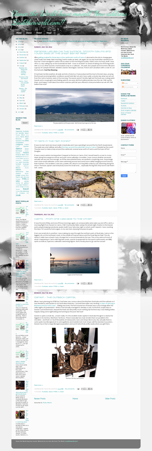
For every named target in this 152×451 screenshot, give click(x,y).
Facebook (124, 98)
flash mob (25, 155)
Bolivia (22, 137)
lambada (18, 164)
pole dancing (25, 177)
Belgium (18, 135)
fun (23, 156)
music (27, 168)
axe (17, 133)
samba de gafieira (22, 183)
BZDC (27, 139)
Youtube (123, 106)
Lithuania (18, 166)
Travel (39, 32)
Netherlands (19, 171)
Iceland (17, 158)
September (23, 60)
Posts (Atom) (47, 403)
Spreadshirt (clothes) (127, 103)
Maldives (26, 166)
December (22, 52)
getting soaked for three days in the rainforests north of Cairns (61, 57)
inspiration (18, 160)
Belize (23, 135)
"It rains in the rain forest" (52, 141)
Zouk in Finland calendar (126, 113)
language (26, 164)
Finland (26, 153)
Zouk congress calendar (128, 110)
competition (20, 142)
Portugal (18, 179)
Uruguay (22, 193)
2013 (19, 47)
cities (27, 141)
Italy (17, 162)
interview (26, 160)
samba (26, 181)
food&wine (19, 156)
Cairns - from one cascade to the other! (63, 219)
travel (62, 133)
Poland (18, 177)
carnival (18, 141)
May (21, 98)
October (22, 57)
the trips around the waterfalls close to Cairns (79, 147)
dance (19, 148)
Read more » (38, 126)
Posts (125, 83)
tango (21, 187)
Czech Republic (22, 146)
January (22, 109)
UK (17, 193)
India (21, 158)
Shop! (49, 32)
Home (19, 32)
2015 (19, 41)
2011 (19, 112)
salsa (18, 181)
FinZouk (18, 155)
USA (28, 193)
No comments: (70, 130)
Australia (45, 133)
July (20, 66)
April (21, 100)
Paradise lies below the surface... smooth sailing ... (23, 71)
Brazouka (18, 139)
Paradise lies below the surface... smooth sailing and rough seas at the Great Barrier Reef (72, 53)
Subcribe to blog (126, 108)
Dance (29, 32)
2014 (19, 44)
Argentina (19, 131)
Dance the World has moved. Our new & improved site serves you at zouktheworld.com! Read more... (75, 41)
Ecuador (27, 151)
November (23, 55)
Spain (21, 185)
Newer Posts (40, 399)
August (22, 63)
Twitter (123, 101)
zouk (18, 195)
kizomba (26, 162)
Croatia (26, 144)
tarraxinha (26, 186)
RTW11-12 (56, 133)
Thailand (18, 189)
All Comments (127, 87)
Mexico (18, 168)
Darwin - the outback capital (55, 297)
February (22, 106)
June (21, 95)
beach (50, 208)
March (21, 103)
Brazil (27, 137)
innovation (26, 158)
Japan (20, 162)
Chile (22, 141)
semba (17, 185)
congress (19, 145)
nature (51, 133)
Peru (27, 175)
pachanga (23, 175)
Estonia (18, 153)
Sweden (25, 185)
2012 (19, 50)
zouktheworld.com (127, 58)
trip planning (24, 191)
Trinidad (18, 191)
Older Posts (110, 399)
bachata (21, 133)
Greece (27, 156)
